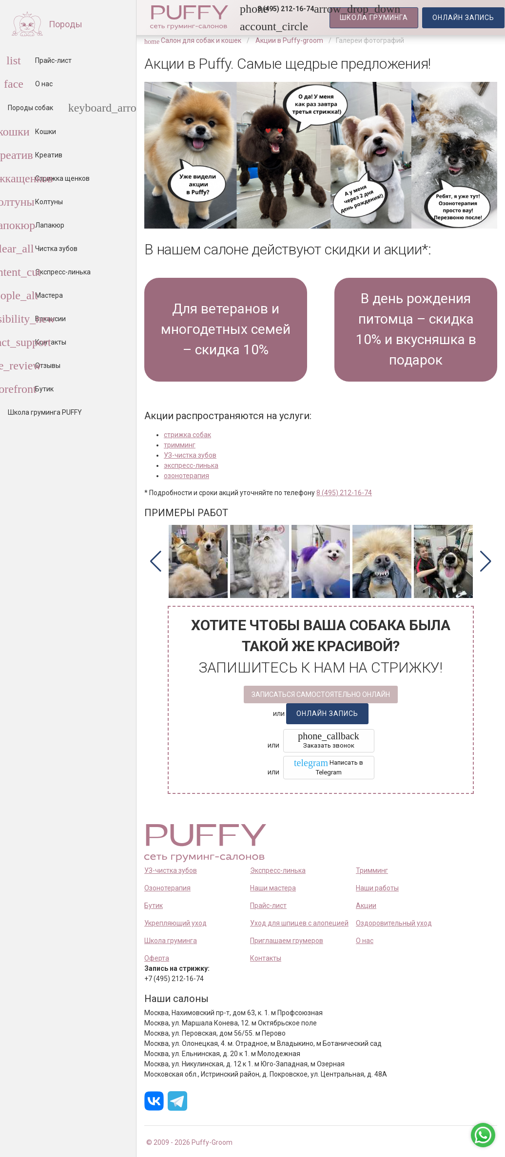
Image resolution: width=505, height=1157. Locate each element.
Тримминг (372, 870)
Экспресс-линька (278, 870)
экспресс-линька (191, 465)
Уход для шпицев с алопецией (299, 923)
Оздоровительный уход (394, 923)
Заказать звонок (328, 740)
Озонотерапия (167, 888)
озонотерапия (186, 476)
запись (463, 17)
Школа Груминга (374, 17)
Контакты (265, 958)
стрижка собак (187, 435)
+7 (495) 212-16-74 (174, 979)
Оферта (156, 958)
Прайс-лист (268, 905)
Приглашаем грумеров (286, 941)
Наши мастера (273, 888)
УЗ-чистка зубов (190, 455)
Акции (366, 905)
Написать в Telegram (328, 766)
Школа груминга (170, 941)
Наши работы (377, 888)
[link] (245, 26)
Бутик (153, 905)
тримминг (179, 445)
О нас (364, 941)
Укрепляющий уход (175, 923)
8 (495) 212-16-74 (344, 493)
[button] (283, 9)
